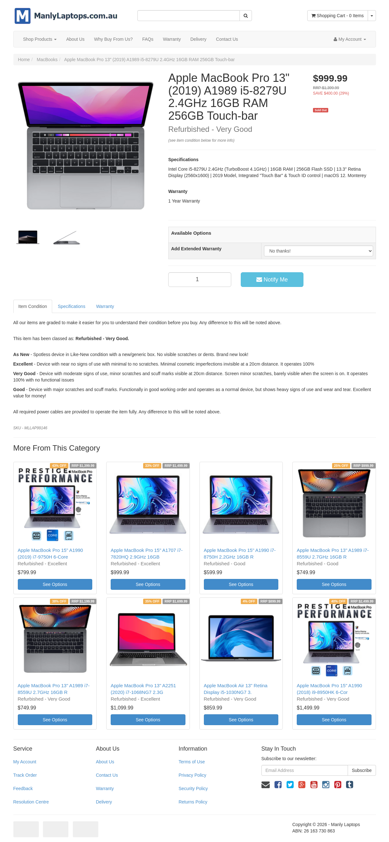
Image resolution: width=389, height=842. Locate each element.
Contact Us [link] (107, 775)
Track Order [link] (25, 775)
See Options (55, 584)
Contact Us (227, 39)
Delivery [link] (104, 801)
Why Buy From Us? (113, 39)
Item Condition (32, 306)
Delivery (198, 39)
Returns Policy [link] (192, 801)
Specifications (71, 306)
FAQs (147, 39)
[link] (277, 784)
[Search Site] (246, 15)
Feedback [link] (23, 788)
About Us (75, 39)
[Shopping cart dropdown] (372, 15)
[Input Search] (188, 15)
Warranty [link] (105, 788)
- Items (337, 15)
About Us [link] (105, 761)
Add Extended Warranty (196, 248)
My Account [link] (24, 761)
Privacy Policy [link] (192, 775)
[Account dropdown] (350, 39)
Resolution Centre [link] (31, 801)
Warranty (172, 39)
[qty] (199, 279)
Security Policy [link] (193, 788)
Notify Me (272, 279)
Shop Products (40, 39)
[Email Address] (304, 770)
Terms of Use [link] (191, 761)
